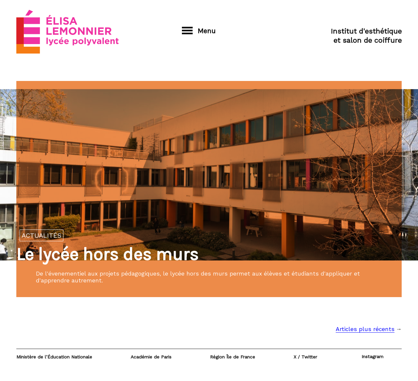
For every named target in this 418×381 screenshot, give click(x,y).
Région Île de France (232, 356)
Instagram (372, 356)
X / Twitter (305, 356)
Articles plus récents (365, 329)
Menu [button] (199, 31)
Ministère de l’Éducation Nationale (54, 356)
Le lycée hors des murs (107, 254)
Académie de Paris (151, 356)
